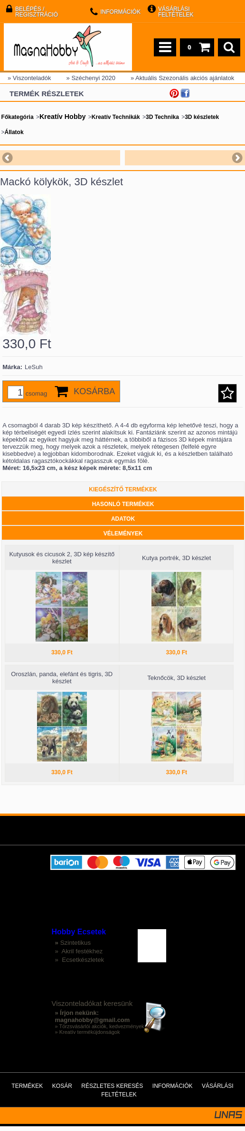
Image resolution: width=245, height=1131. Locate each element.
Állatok (14, 132)
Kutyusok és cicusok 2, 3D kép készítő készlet (61, 562)
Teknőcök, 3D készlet (176, 682)
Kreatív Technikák (116, 117)
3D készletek (202, 117)
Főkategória (17, 117)
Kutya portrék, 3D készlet (176, 562)
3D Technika (162, 117)
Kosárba (94, 396)
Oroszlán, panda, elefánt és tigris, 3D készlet (62, 682)
